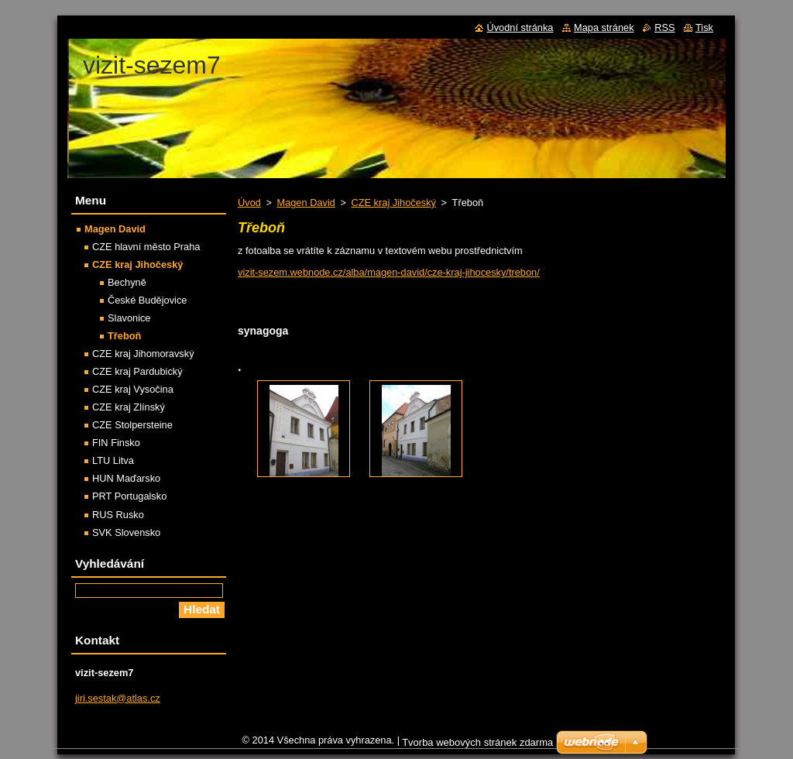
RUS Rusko (118, 514)
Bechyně (127, 282)
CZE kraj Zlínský (128, 407)
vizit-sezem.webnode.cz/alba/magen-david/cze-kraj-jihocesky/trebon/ (389, 272)
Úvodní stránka (519, 27)
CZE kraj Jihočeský (393, 202)
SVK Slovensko (126, 532)
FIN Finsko (116, 442)
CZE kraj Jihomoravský (143, 353)
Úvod (249, 202)
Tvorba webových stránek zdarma (477, 746)
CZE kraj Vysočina (132, 389)
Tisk (704, 27)
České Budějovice (147, 300)
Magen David (305, 202)
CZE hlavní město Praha (146, 246)
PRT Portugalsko (129, 496)
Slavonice (129, 318)
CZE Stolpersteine (132, 425)
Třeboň (124, 336)
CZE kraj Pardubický (137, 371)
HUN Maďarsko (126, 478)
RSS (664, 27)
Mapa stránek (604, 27)
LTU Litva (113, 460)
